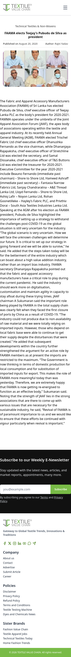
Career (7, 576)
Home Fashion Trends (16, 643)
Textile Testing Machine (17, 609)
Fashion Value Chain (15, 629)
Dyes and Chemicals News (19, 614)
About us (8, 558)
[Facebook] (4, 543)
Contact (8, 563)
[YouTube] (24, 543)
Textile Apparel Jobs (15, 634)
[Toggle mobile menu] (65, 7)
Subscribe (61, 489)
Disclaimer (9, 591)
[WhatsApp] (29, 543)
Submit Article (11, 572)
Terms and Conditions (16, 605)
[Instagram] (14, 543)
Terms (44, 497)
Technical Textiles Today (17, 638)
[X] (9, 543)
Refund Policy (11, 600)
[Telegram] (34, 543)
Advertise (9, 567)
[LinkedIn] (19, 543)
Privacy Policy (11, 596)
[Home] (17, 7)
